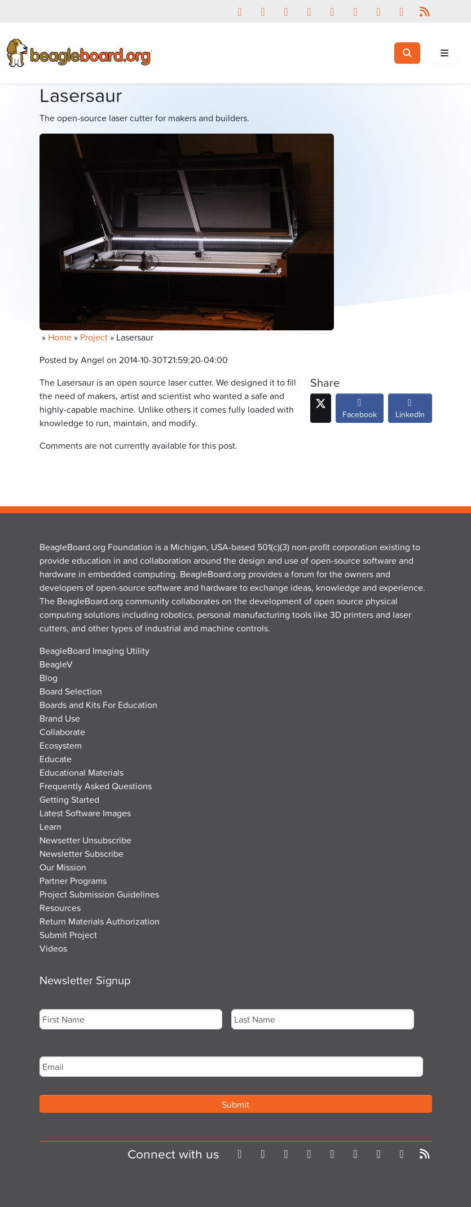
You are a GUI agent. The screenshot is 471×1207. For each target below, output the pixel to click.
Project (94, 337)
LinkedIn (410, 411)
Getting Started (69, 799)
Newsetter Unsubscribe (85, 840)
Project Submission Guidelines (99, 894)
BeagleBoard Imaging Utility (94, 650)
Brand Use (59, 718)
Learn (50, 826)
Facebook (359, 411)
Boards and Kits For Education (98, 704)
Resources (60, 907)
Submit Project (68, 935)
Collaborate (62, 732)
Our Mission (62, 867)
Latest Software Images (85, 813)
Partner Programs (73, 880)
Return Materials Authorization (99, 921)
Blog (48, 677)
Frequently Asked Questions (95, 786)
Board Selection (70, 691)
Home (60, 337)
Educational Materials (81, 772)
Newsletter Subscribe (81, 853)
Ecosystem (60, 745)
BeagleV (56, 664)
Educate (55, 759)
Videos (53, 948)
